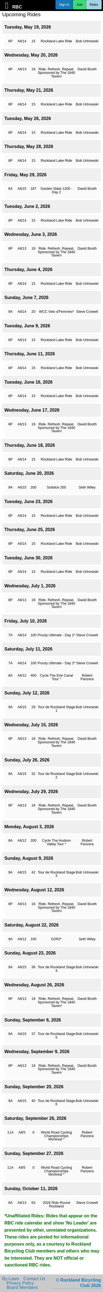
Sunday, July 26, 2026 (26, 760)
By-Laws (10, 1279)
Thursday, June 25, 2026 (29, 529)
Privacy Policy (20, 1283)
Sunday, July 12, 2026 (26, 693)
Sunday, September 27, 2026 (33, 1153)
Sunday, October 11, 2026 (31, 1188)
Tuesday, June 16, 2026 (28, 382)
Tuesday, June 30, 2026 (28, 558)
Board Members (22, 1287)
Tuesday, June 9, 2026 (27, 325)
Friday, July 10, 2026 (25, 621)
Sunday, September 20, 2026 (33, 1086)
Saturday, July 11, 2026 (28, 649)
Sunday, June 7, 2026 (26, 297)
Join (80, 5)
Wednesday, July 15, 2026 (31, 724)
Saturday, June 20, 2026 (29, 473)
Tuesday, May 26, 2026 (27, 118)
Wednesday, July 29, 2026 (31, 791)
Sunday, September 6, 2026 (32, 1020)
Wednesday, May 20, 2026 (31, 55)
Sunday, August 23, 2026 (30, 953)
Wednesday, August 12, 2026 (34, 890)
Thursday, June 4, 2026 (28, 269)
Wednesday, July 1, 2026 (29, 586)
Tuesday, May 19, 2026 (27, 27)
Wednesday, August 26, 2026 (34, 985)
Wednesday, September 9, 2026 (36, 1051)
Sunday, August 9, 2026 (28, 858)
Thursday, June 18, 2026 (29, 445)
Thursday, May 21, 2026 (28, 90)
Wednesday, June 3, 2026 (30, 234)
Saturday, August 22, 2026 (31, 925)
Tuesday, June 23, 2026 (28, 501)
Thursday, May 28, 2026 (28, 146)
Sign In (64, 5)
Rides (94, 5)
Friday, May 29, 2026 (25, 174)
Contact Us (34, 1279)
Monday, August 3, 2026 (29, 826)
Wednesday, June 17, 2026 (31, 410)
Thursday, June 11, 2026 (29, 353)
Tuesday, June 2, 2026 (27, 206)
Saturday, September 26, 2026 (35, 1118)
